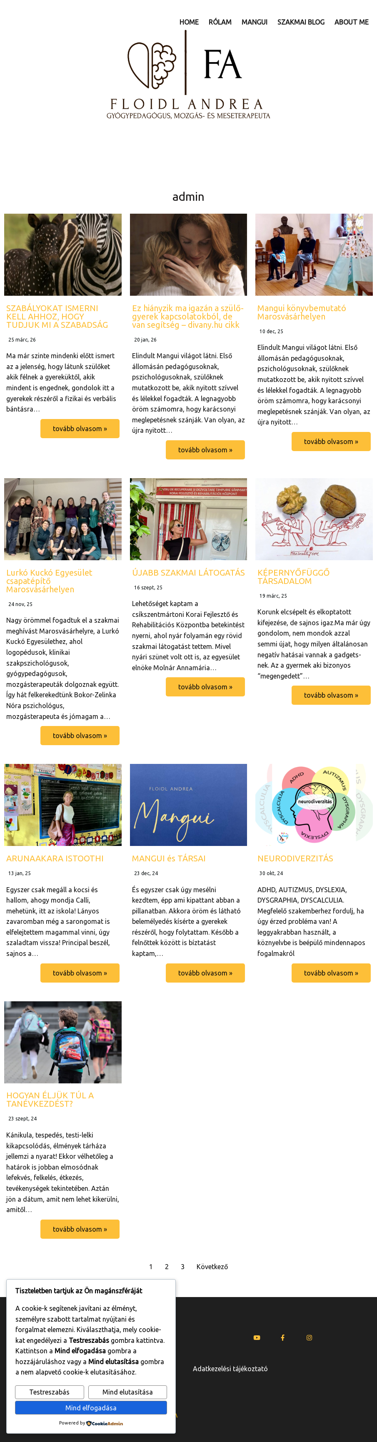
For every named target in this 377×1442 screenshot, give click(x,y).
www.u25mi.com (277, 1420)
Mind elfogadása (91, 1408)
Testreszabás (49, 1392)
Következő (212, 1266)
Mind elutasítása (127, 1392)
